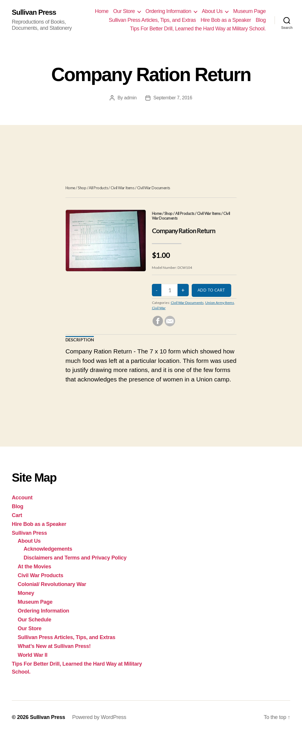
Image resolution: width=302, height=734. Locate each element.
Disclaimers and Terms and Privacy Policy (75, 558)
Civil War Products (40, 575)
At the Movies (34, 567)
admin (130, 97)
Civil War (159, 308)
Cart (17, 515)
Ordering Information (168, 11)
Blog (261, 20)
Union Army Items (219, 302)
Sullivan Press (34, 12)
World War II (32, 655)
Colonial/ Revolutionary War (52, 584)
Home (102, 11)
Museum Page (249, 11)
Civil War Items (122, 187)
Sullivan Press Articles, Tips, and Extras (152, 20)
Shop (82, 187)
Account (22, 498)
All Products (98, 187)
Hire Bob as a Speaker (226, 20)
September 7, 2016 (172, 97)
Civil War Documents (153, 187)
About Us (212, 11)
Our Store (124, 11)
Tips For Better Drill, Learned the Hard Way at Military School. (198, 29)
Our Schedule (34, 620)
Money (26, 593)
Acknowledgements (48, 549)
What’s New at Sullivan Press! (54, 646)
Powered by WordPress (99, 717)
